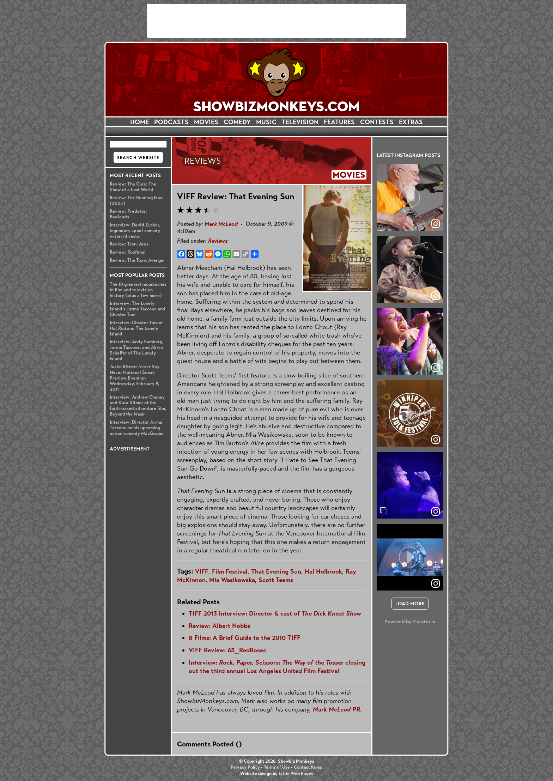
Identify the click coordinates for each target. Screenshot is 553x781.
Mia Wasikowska (232, 580)
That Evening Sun (276, 571)
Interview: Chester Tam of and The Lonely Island (136, 328)
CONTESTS (377, 122)
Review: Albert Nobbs (219, 626)
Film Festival (230, 571)
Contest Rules (308, 767)
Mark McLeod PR (336, 709)
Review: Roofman (127, 252)
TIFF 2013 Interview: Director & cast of (275, 613)
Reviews (217, 240)
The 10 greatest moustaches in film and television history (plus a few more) (138, 289)
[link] (435, 511)
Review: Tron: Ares (129, 244)
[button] (410, 197)
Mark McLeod (221, 223)
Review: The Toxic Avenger (137, 260)
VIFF (201, 571)
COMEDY (237, 122)
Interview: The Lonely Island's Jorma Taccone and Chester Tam (137, 309)
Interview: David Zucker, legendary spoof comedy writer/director (135, 230)
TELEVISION (300, 122)
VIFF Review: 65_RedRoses (227, 650)
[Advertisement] (276, 21)
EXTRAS (411, 122)
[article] (410, 197)
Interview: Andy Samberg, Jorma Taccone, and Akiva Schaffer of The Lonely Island (137, 350)
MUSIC (266, 122)
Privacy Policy (245, 767)
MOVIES (206, 122)
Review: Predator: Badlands (128, 214)
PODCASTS (171, 122)
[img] (410, 485)
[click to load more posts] (410, 604)
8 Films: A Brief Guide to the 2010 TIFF (244, 638)
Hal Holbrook (323, 571)
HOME (139, 122)
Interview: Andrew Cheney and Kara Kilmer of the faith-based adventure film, (138, 405)
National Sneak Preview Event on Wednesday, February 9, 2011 (134, 378)
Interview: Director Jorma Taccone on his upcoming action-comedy (137, 427)
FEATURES (339, 122)
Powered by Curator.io (410, 621)
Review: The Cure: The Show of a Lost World (133, 187)
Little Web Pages (296, 773)
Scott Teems (276, 580)
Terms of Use (277, 767)
